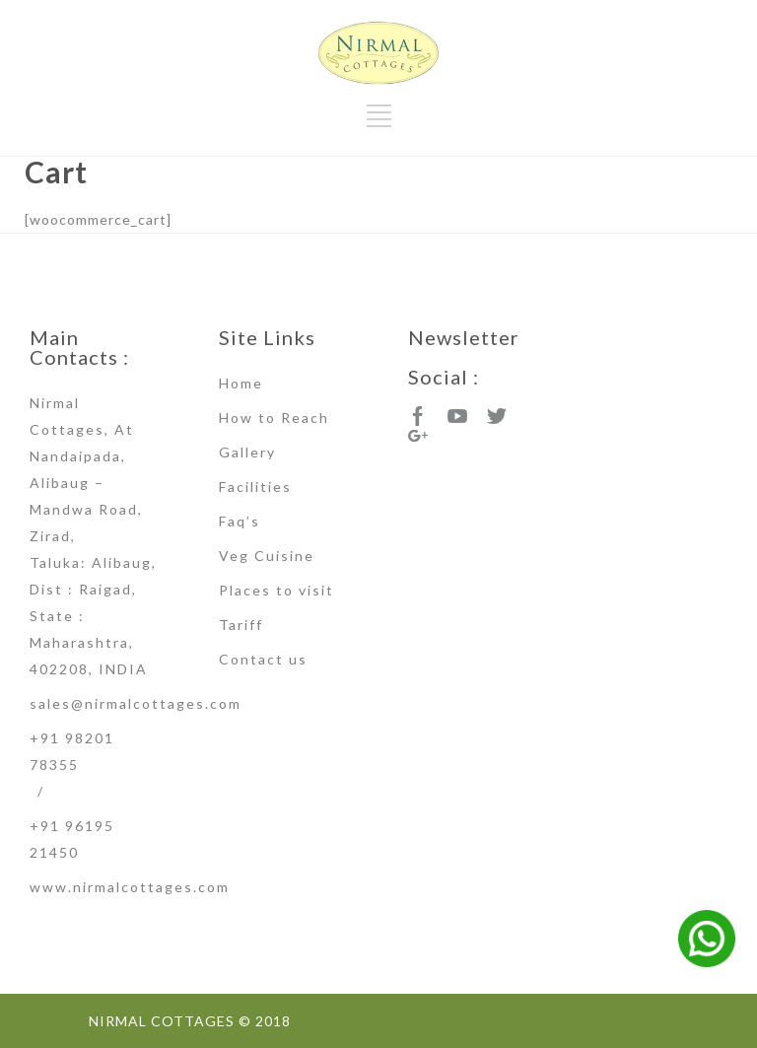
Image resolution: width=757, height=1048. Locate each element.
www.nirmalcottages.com (130, 886)
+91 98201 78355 (72, 751)
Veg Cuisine (266, 555)
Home (241, 383)
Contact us (263, 659)
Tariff (241, 624)
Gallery (247, 452)
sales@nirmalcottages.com (135, 703)
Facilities (255, 486)
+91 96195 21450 (72, 839)
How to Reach (274, 417)
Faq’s (239, 521)
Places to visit (276, 590)
